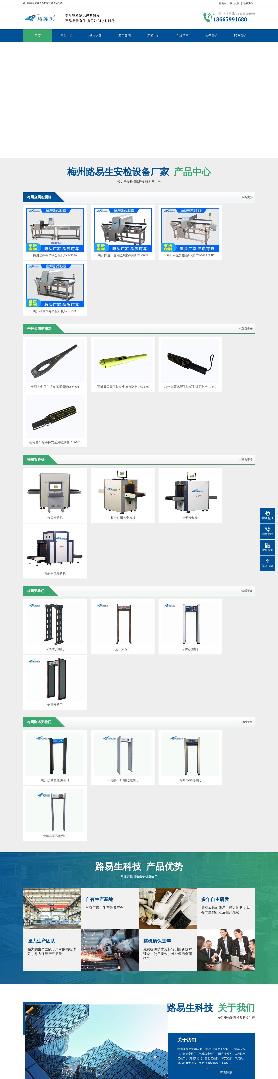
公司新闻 (129, 1022)
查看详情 (226, 756)
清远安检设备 (224, 992)
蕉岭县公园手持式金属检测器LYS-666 (109, 316)
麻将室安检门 (50, 452)
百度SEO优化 (233, 998)
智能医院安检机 (227, 384)
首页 (38, 35)
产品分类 (53, 1022)
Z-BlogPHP (223, 1073)
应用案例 (124, 35)
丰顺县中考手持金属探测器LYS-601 (50, 316)
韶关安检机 (88, 992)
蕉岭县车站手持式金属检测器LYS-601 (227, 316)
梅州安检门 (85, 998)
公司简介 (28, 1022)
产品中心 (66, 35)
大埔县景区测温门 (227, 521)
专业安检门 (227, 452)
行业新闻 (129, 1028)
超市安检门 (109, 452)
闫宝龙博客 (213, 998)
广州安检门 (69, 992)
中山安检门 (183, 992)
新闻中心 (153, 35)
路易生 (222, 3)
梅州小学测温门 (168, 521)
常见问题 (129, 1034)
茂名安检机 (121, 998)
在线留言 (182, 35)
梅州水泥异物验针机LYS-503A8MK (168, 248)
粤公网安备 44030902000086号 (186, 1073)
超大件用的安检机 (109, 384)
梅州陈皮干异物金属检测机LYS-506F (109, 248)
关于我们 (211, 35)
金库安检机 (50, 384)
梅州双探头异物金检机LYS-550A (50, 248)
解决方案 (95, 35)
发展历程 (28, 1034)
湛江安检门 (140, 998)
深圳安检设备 (50, 992)
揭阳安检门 (146, 992)
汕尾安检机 (66, 998)
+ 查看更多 (246, 197)
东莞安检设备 (202, 992)
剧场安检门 (168, 452)
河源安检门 (48, 998)
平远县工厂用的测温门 (109, 521)
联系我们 (248, 3)
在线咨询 (226, 823)
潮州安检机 (164, 992)
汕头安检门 (195, 998)
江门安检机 (158, 998)
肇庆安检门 (103, 998)
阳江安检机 (244, 992)
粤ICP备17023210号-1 (151, 1073)
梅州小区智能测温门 (50, 521)
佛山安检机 (176, 998)
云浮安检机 (128, 992)
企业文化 (28, 1028)
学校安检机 (168, 384)
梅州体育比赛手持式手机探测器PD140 (168, 316)
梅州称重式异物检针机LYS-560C (227, 248)
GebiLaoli (246, 1073)
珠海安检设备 (108, 992)
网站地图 (234, 3)
